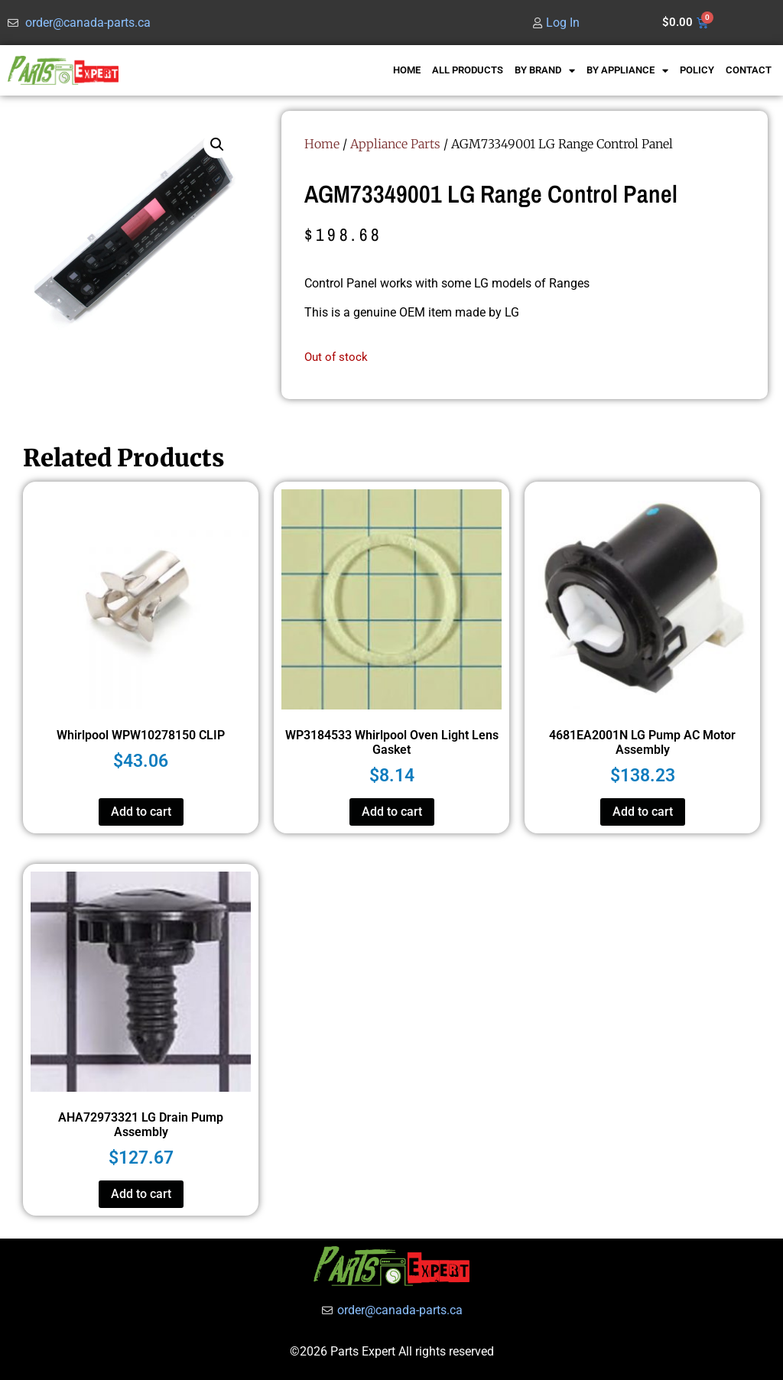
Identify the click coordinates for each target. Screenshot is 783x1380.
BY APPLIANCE (627, 70)
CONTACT (749, 70)
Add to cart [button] (141, 811)
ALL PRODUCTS (467, 70)
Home (322, 143)
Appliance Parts (395, 143)
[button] (217, 144)
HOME (407, 70)
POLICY (697, 70)
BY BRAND (545, 70)
